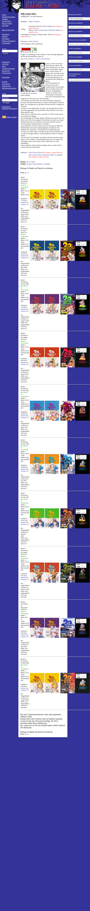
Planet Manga (47, 26)
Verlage (4, 36)
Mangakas (5, 34)
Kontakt (4, 82)
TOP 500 (5, 64)
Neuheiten (5, 39)
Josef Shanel (33, 41)
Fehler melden (11, 117)
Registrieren (6, 107)
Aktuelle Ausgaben (8, 17)
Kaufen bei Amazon (24, 203)
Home (4, 15)
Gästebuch (6, 62)
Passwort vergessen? (9, 108)
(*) (28, 204)
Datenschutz (6, 86)
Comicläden (6, 43)
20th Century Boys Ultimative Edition (47, 30)
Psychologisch (38, 164)
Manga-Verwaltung (8, 41)
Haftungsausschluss (9, 88)
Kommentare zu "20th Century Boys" (37, 59)
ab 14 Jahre (31, 162)
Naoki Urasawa (34, 21)
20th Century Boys (35, 152)
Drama (29, 164)
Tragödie (47, 164)
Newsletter (6, 77)
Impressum (6, 84)
